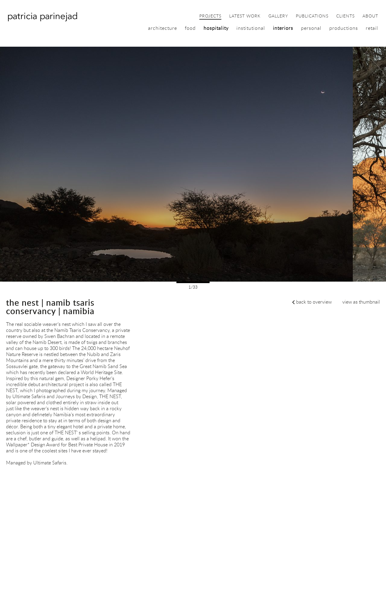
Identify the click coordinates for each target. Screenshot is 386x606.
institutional (250, 28)
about (370, 16)
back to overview (314, 301)
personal (311, 28)
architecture (162, 28)
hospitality (216, 28)
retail (372, 28)
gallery (278, 16)
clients (345, 16)
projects (210, 16)
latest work (245, 16)
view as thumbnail (361, 301)
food (190, 28)
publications (312, 16)
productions (343, 28)
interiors (283, 28)
